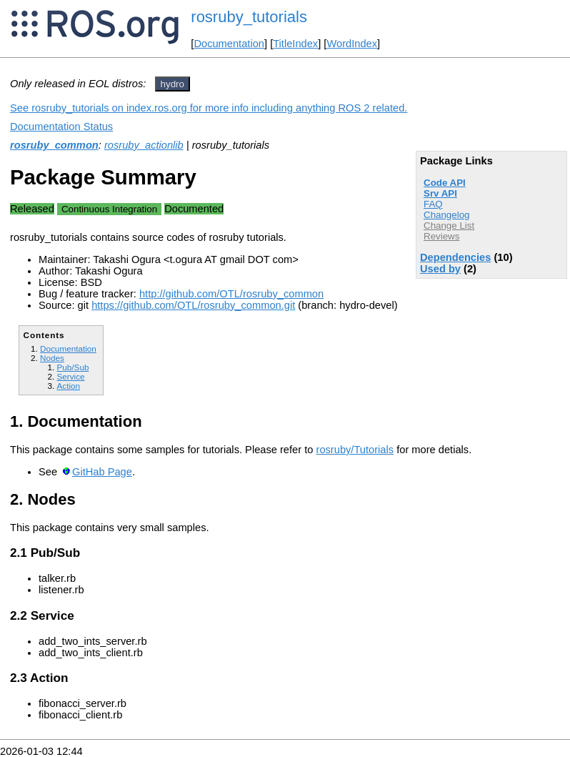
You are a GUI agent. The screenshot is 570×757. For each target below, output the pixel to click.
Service (70, 376)
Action (68, 385)
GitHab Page (102, 472)
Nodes (52, 357)
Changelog (446, 214)
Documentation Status (61, 126)
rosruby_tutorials (249, 17)
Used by (440, 268)
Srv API (440, 193)
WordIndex (351, 43)
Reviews (441, 236)
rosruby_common (54, 145)
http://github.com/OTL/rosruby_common (231, 294)
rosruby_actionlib (144, 145)
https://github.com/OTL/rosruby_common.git (193, 305)
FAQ (433, 204)
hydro (172, 84)
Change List (449, 225)
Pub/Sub (72, 367)
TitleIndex (295, 43)
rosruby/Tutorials (355, 449)
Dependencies (455, 257)
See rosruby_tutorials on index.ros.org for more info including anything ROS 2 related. (208, 108)
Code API (445, 182)
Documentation (229, 43)
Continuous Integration (109, 209)
